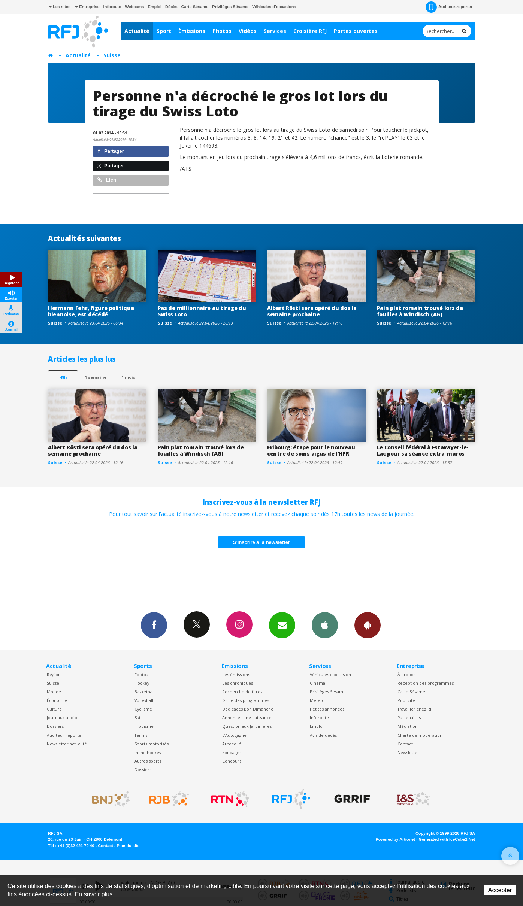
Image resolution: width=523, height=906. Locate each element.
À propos (406, 674)
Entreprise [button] (87, 6)
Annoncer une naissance (247, 717)
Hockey (141, 683)
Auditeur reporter (65, 735)
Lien (106, 180)
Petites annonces (327, 708)
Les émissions (236, 674)
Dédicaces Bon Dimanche (247, 708)
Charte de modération (419, 735)
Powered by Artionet (395, 839)
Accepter (500, 890)
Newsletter (408, 752)
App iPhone (325, 625)
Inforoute (112, 6)
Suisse (112, 55)
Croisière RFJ (310, 30)
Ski (137, 717)
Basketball (144, 691)
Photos (222, 30)
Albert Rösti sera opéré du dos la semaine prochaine (312, 311)
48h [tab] (63, 377)
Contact (405, 743)
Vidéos (248, 30)
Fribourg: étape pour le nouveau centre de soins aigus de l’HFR (311, 450)
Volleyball (143, 700)
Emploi (154, 6)
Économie (57, 700)
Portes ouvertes (356, 30)
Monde (54, 691)
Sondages (231, 752)
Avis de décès (323, 735)
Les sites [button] (59, 6)
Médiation (407, 726)
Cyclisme (143, 708)
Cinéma (317, 683)
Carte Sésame (195, 6)
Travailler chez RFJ (415, 708)
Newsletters (282, 625)
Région (54, 674)
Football (142, 674)
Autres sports (147, 760)
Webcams (134, 6)
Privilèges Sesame (328, 691)
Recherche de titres (242, 691)
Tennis (140, 735)
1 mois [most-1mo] (128, 377)
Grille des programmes (245, 700)
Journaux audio (62, 717)
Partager (110, 151)
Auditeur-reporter (449, 7)
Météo (316, 700)
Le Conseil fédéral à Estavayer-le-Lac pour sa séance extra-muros (423, 450)
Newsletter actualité (67, 743)
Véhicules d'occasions (274, 6)
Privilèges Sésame (230, 6)
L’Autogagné (234, 735)
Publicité (406, 700)
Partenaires (409, 717)
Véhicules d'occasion (330, 674)
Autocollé (231, 743)
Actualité (136, 30)
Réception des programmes (425, 683)
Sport (164, 30)
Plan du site (128, 845)
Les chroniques (237, 683)
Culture (54, 708)
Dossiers (55, 726)
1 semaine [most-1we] (95, 377)
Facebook (154, 625)
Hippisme (144, 726)
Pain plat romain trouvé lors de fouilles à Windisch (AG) (420, 311)
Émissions (191, 30)
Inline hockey (147, 752)
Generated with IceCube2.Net (447, 839)
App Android (367, 625)
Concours (231, 760)
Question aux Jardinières (247, 726)
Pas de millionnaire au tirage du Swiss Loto (202, 311)
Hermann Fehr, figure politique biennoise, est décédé (91, 311)
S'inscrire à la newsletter (261, 542)
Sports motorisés (151, 743)
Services (275, 30)
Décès (171, 6)
